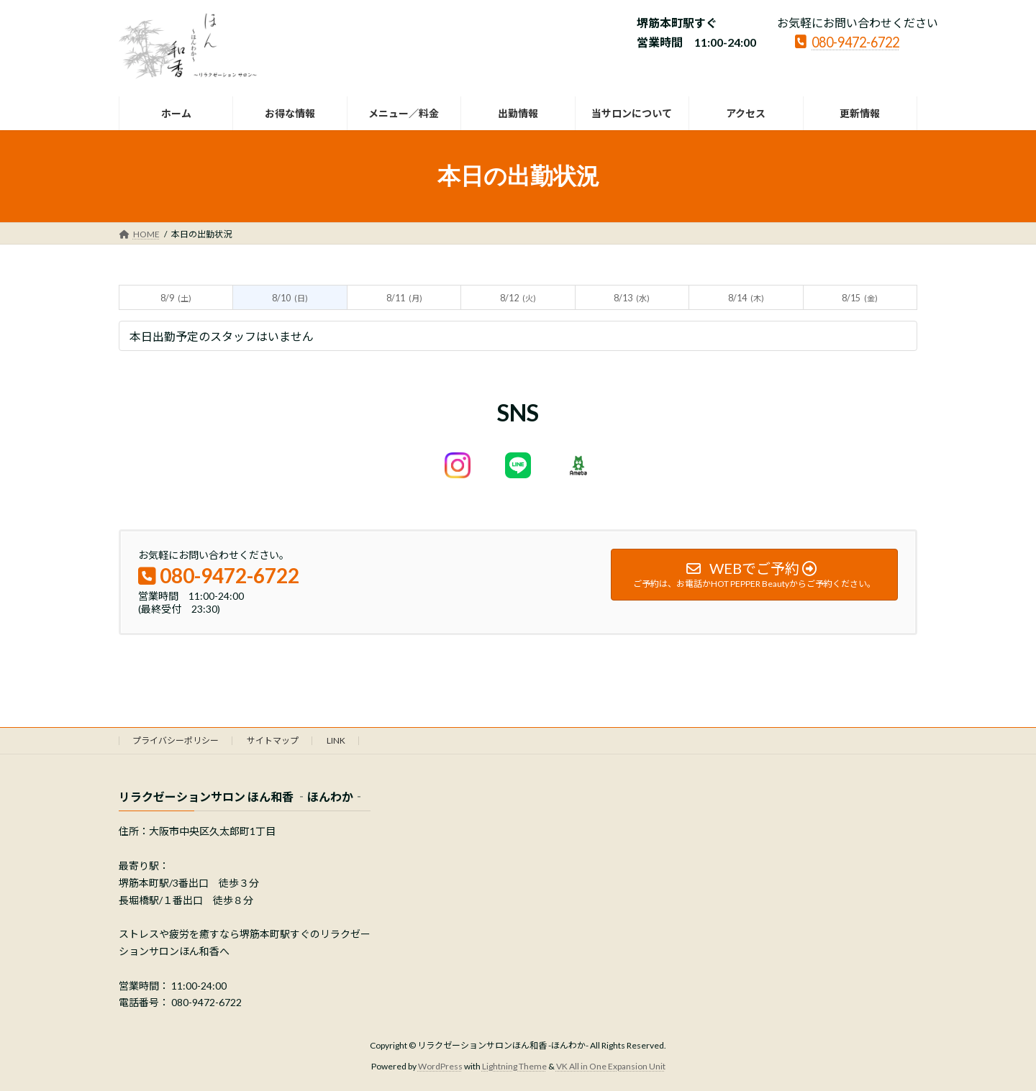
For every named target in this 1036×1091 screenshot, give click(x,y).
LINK (336, 740)
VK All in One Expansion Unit (610, 1066)
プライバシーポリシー (175, 740)
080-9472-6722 (847, 41)
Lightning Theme (514, 1066)
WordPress (440, 1066)
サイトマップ (273, 740)
